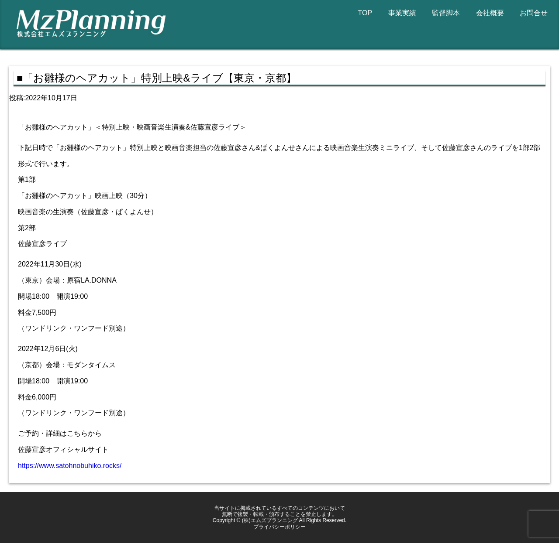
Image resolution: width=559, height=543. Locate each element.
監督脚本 (446, 13)
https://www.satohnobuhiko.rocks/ (69, 465)
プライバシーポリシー (279, 527)
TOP (365, 13)
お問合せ (534, 13)
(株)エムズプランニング (270, 520)
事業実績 (402, 13)
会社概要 (490, 13)
